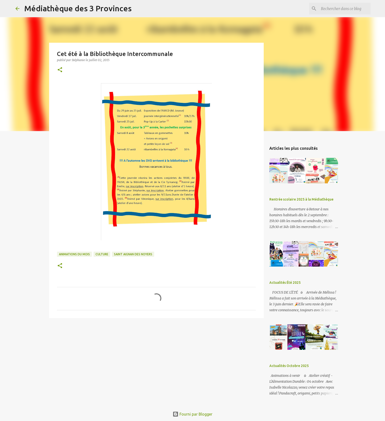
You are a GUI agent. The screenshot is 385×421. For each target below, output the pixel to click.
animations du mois (74, 254)
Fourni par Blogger (192, 414)
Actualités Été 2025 (285, 283)
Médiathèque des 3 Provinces (78, 8)
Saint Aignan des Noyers (133, 254)
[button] (60, 70)
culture (102, 254)
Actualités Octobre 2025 (289, 366)
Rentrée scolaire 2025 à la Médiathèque (301, 199)
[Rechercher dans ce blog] (345, 8)
